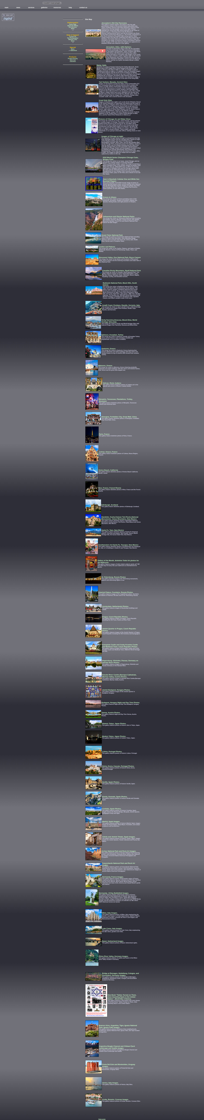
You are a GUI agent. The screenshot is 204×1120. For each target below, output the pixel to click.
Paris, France (104, 434)
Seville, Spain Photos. (111, 782)
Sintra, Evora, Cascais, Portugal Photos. (118, 766)
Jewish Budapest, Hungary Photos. (116, 690)
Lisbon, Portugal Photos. (112, 752)
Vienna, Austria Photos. (110, 713)
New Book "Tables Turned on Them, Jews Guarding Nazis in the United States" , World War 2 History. (122, 997)
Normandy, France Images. (113, 877)
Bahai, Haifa (101, 65)
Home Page (72, 24)
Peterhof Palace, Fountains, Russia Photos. (115, 592)
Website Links (72, 39)
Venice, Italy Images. (110, 1083)
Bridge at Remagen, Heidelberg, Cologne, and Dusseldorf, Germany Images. (120, 974)
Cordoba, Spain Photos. (111, 809)
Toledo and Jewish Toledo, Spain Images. (118, 837)
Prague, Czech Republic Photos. (115, 617)
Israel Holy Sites (105, 100)
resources (57, 7)
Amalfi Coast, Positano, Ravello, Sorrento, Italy (121, 305)
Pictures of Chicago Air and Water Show (114, 119)
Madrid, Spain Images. (111, 822)
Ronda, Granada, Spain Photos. (114, 797)
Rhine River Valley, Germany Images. (113, 956)
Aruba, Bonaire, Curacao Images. (115, 1099)
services (31, 7)
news (18, 7)
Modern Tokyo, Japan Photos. (114, 736)
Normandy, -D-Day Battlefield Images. (114, 893)
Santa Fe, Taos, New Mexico (112, 530)
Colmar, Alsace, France (108, 452)
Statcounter (102, 1119)
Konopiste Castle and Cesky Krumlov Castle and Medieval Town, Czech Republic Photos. (120, 646)
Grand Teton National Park (112, 235)
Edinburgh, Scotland (109, 505)
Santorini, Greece (108, 349)
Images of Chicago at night (112, 136)
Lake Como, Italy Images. (112, 928)
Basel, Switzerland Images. (113, 941)
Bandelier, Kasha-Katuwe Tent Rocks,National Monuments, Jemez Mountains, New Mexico (119, 518)
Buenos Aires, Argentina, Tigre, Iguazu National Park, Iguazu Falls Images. (118, 1026)
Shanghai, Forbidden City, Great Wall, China (119, 417)
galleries (44, 7)
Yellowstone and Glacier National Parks (118, 216)
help (70, 7)
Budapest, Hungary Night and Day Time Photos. (120, 703)
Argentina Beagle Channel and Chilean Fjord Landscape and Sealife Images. (117, 1047)
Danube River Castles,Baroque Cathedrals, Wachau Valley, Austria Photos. (119, 676)
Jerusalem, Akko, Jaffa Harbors (118, 47)
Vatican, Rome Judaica (112, 383)
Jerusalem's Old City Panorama (114, 23)
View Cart (73, 60)
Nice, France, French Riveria (109, 488)
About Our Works (72, 25)
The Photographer (72, 38)
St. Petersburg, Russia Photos (113, 577)
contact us (83, 7)
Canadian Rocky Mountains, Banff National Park (121, 271)
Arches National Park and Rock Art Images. (118, 851)
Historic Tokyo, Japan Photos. (114, 724)
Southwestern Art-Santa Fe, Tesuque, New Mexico (118, 545)
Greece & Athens (109, 197)
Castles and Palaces (107, 247)
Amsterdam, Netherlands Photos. (115, 606)
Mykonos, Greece (105, 366)
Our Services (73, 27)
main (6, 7)
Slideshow (74, 50)
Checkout (73, 61)
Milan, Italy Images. (110, 913)
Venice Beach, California (108, 470)
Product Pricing (73, 58)
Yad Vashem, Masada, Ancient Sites (113, 82)
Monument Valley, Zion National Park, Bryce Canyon (120, 257)
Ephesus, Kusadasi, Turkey (112, 335)
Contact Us (72, 36)
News (72, 28)
